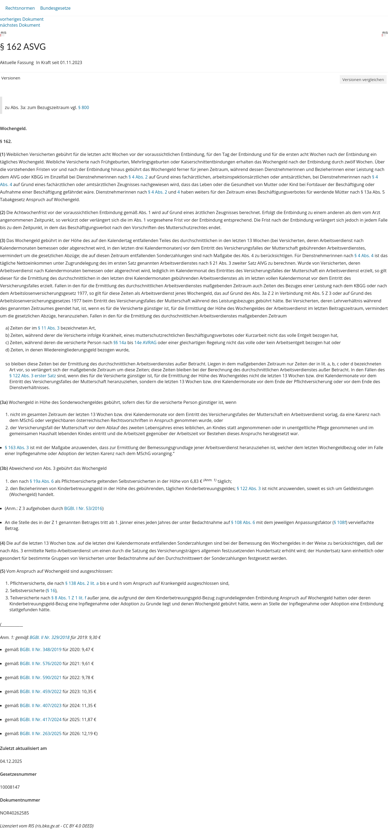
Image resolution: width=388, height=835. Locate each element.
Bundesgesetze (55, 8)
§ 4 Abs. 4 (364, 255)
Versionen (10, 78)
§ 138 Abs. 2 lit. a (82, 583)
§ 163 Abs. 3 (17, 447)
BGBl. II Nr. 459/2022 (41, 691)
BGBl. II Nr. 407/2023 (41, 705)
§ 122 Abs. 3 (249, 488)
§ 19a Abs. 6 (42, 481)
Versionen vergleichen (363, 79)
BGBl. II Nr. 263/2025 (41, 733)
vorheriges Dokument (22, 19)
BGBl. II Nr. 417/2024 (41, 719)
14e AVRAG (145, 342)
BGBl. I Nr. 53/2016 (83, 508)
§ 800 (83, 107)
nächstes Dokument (20, 25)
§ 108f (340, 522)
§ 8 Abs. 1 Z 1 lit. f (68, 598)
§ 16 (51, 590)
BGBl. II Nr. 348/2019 (41, 649)
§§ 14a (119, 342)
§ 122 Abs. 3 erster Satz (32, 376)
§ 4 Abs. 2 (138, 177)
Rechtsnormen (20, 8)
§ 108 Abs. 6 (243, 522)
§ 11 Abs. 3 (49, 328)
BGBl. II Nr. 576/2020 (41, 663)
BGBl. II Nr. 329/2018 (50, 637)
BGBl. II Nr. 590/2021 (41, 677)
